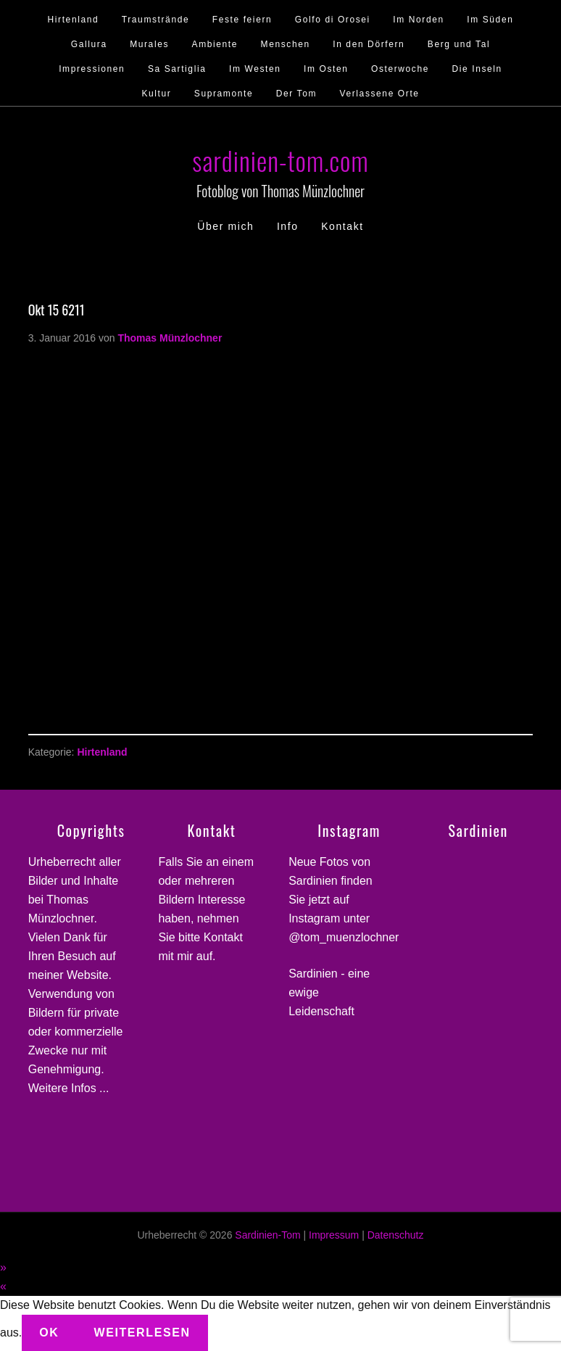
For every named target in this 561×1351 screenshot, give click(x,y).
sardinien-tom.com (280, 160)
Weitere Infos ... (68, 1088)
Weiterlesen (142, 1332)
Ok (49, 1332)
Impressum (334, 1235)
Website (88, 975)
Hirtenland (102, 752)
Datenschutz (395, 1235)
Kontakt (223, 937)
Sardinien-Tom (267, 1235)
